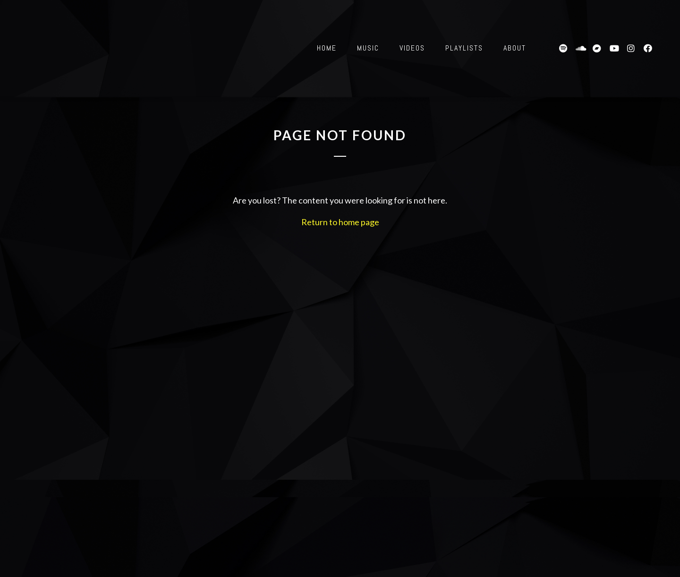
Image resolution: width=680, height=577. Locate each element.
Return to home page (340, 222)
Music (368, 48)
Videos (412, 48)
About (514, 48)
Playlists (464, 48)
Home (327, 48)
